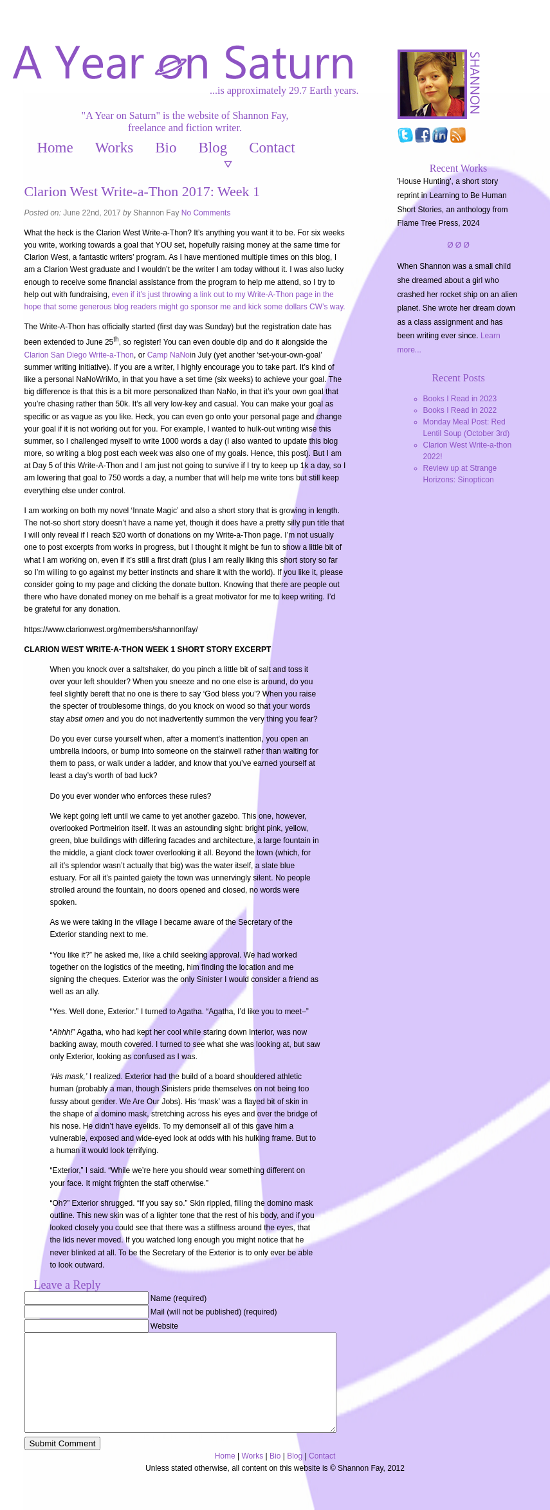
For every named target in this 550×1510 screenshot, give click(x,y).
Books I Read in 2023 (460, 398)
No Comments (206, 212)
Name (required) (178, 1298)
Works (114, 148)
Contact (272, 148)
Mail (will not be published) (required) (214, 1311)
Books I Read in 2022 (460, 410)
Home (55, 148)
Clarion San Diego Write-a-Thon (79, 354)
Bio (165, 148)
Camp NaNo (168, 354)
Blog (212, 148)
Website (164, 1326)
